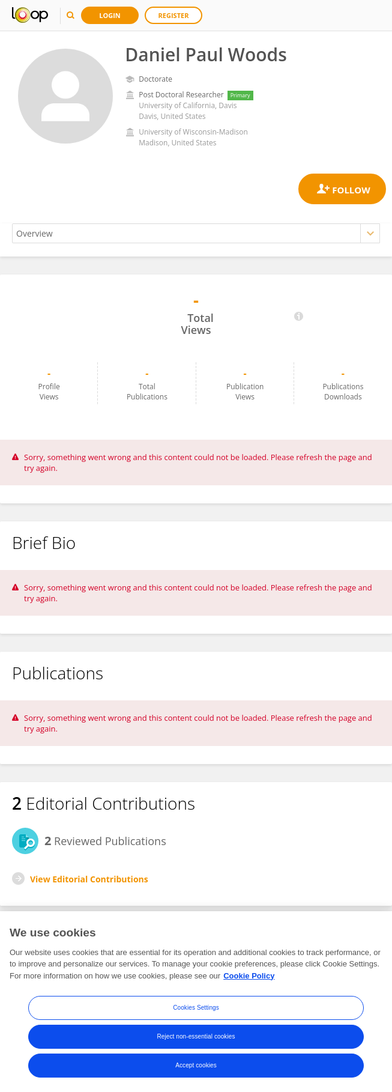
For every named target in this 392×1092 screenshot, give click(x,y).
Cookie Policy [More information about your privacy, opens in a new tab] (248, 976)
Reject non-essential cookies (196, 1037)
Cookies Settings (196, 1008)
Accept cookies (196, 1066)
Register (173, 15)
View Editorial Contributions (89, 879)
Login (110, 15)
